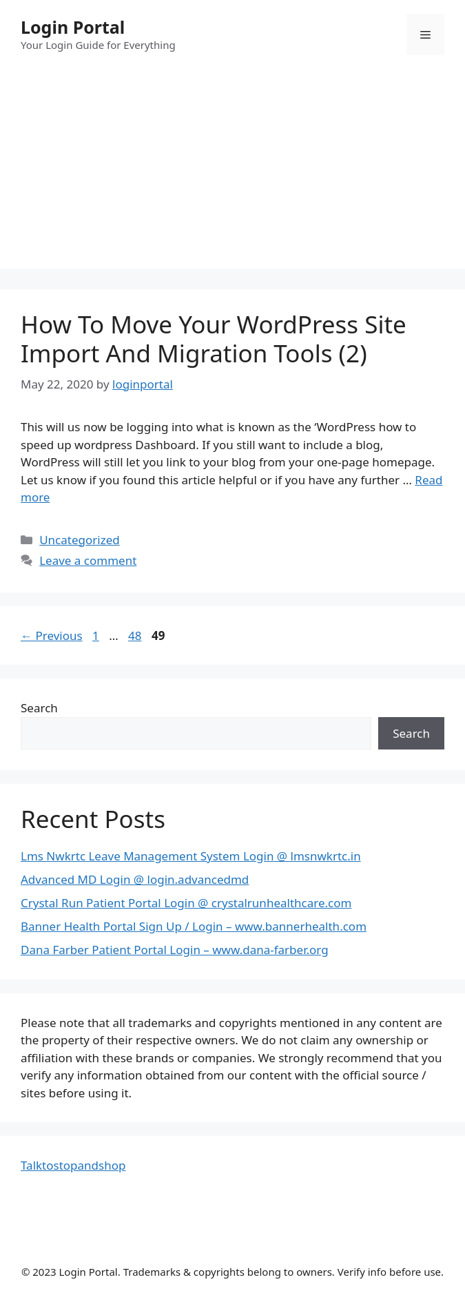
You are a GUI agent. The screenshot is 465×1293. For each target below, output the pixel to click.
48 (136, 635)
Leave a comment (87, 560)
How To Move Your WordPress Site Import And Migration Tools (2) (213, 338)
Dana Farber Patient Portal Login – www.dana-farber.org (175, 950)
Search (39, 708)
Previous (52, 635)
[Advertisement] (232, 172)
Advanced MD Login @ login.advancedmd (135, 879)
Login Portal (73, 27)
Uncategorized (79, 540)
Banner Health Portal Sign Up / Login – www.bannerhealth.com (193, 926)
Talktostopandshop (73, 1165)
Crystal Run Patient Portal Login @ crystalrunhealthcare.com (186, 903)
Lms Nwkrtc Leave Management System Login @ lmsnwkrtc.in (191, 856)
